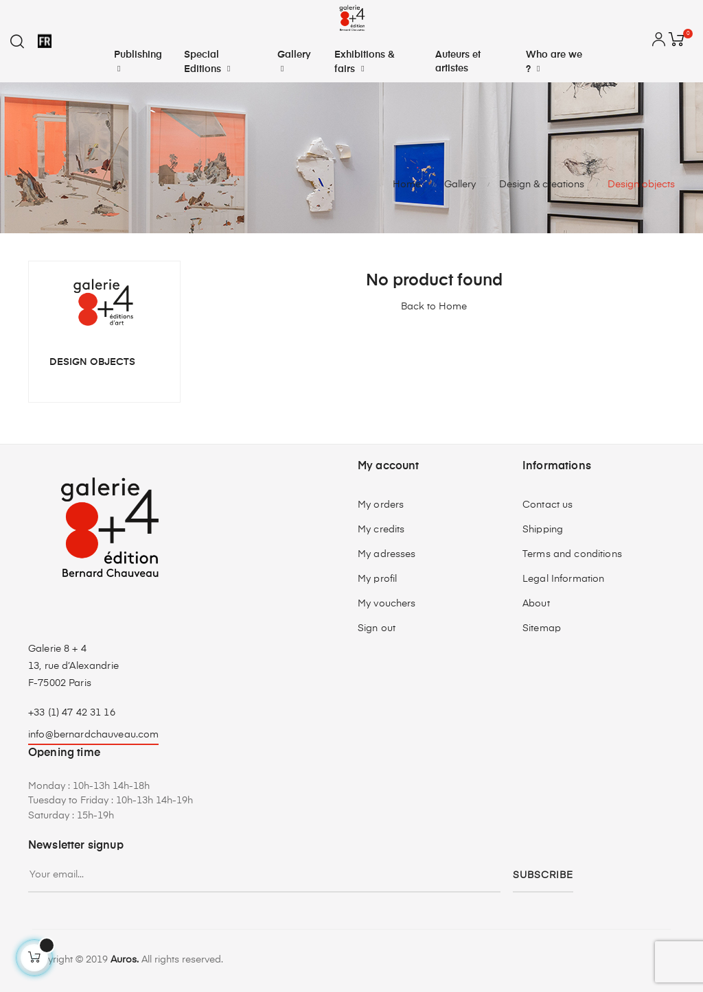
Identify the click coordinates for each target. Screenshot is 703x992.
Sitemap (541, 628)
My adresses (387, 554)
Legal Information (563, 579)
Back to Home (434, 306)
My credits (381, 529)
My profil (377, 579)
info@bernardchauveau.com (93, 735)
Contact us (547, 505)
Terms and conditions (572, 554)
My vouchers (387, 604)
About (536, 604)
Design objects (92, 362)
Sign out (376, 628)
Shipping (542, 529)
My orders (381, 505)
